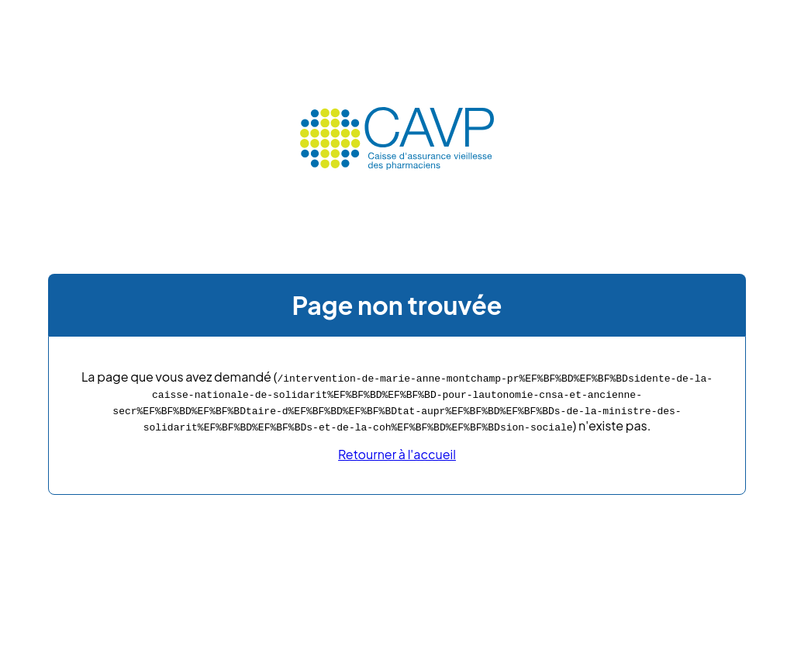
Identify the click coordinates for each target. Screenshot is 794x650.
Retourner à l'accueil (397, 454)
